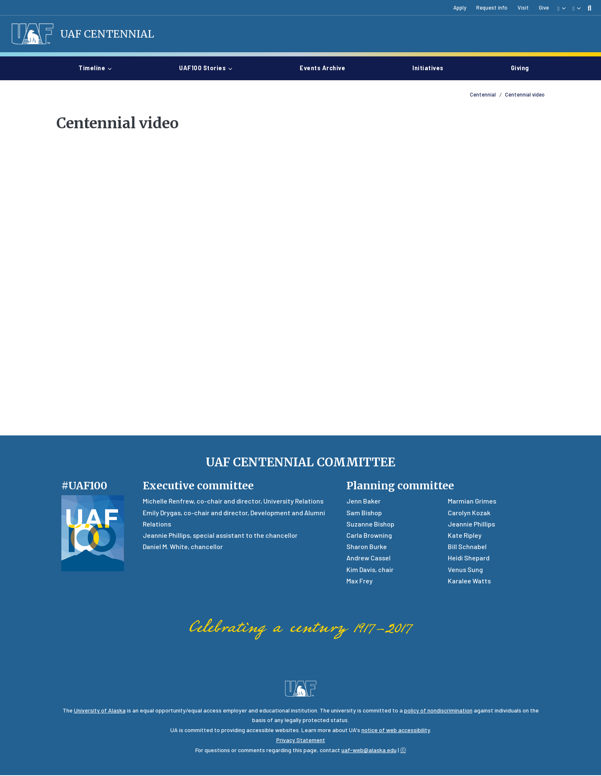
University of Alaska (100, 711)
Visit (523, 7)
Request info (492, 7)
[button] (561, 8)
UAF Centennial (108, 34)
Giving (520, 68)
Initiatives (431, 68)
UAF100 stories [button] (202, 68)
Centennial (483, 95)
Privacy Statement (300, 740)
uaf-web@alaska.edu (368, 750)
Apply (459, 7)
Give (544, 7)
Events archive (326, 68)
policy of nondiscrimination (438, 711)
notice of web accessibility (395, 730)
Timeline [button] (91, 68)
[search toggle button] (589, 7)
